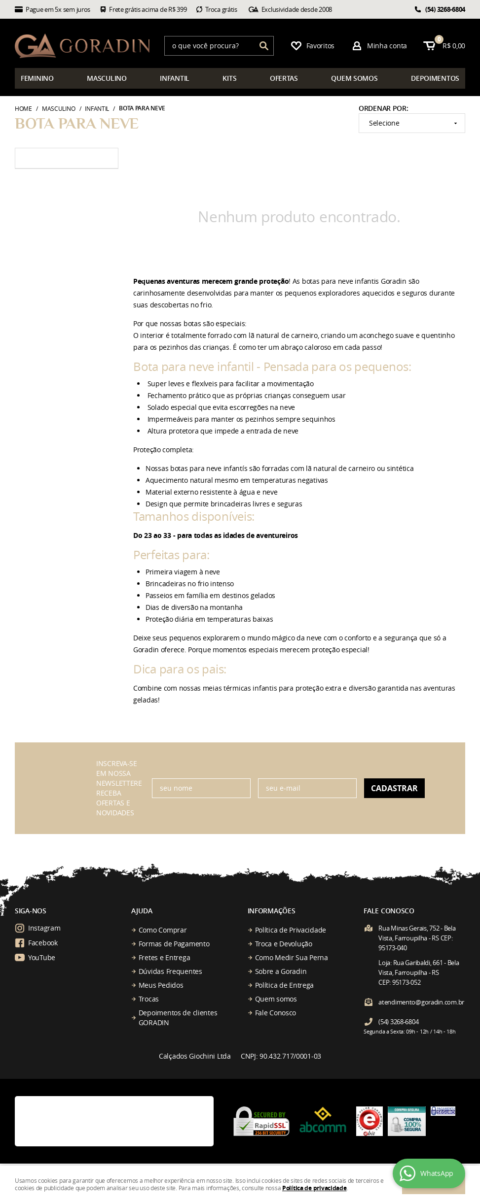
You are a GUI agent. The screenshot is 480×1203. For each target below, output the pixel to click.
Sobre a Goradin (281, 971)
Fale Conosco (275, 1012)
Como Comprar (163, 930)
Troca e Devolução (283, 943)
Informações (271, 910)
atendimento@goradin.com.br (421, 1002)
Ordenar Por (382, 108)
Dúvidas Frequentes (170, 971)
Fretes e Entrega (164, 957)
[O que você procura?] (264, 46)
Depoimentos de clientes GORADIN (178, 1017)
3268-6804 (445, 9)
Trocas (149, 998)
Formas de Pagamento (174, 943)
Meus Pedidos (161, 985)
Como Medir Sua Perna (291, 957)
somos (354, 78)
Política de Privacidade (291, 930)
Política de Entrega (284, 985)
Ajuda (141, 910)
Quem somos (276, 998)
